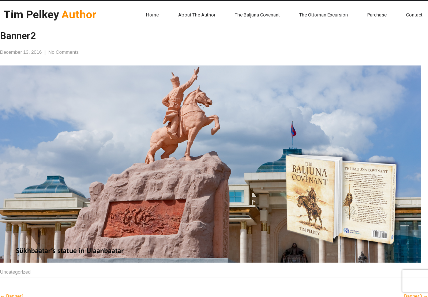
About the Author (196, 15)
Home (152, 15)
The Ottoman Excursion (323, 15)
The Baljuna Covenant (257, 15)
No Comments (63, 52)
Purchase (377, 15)
